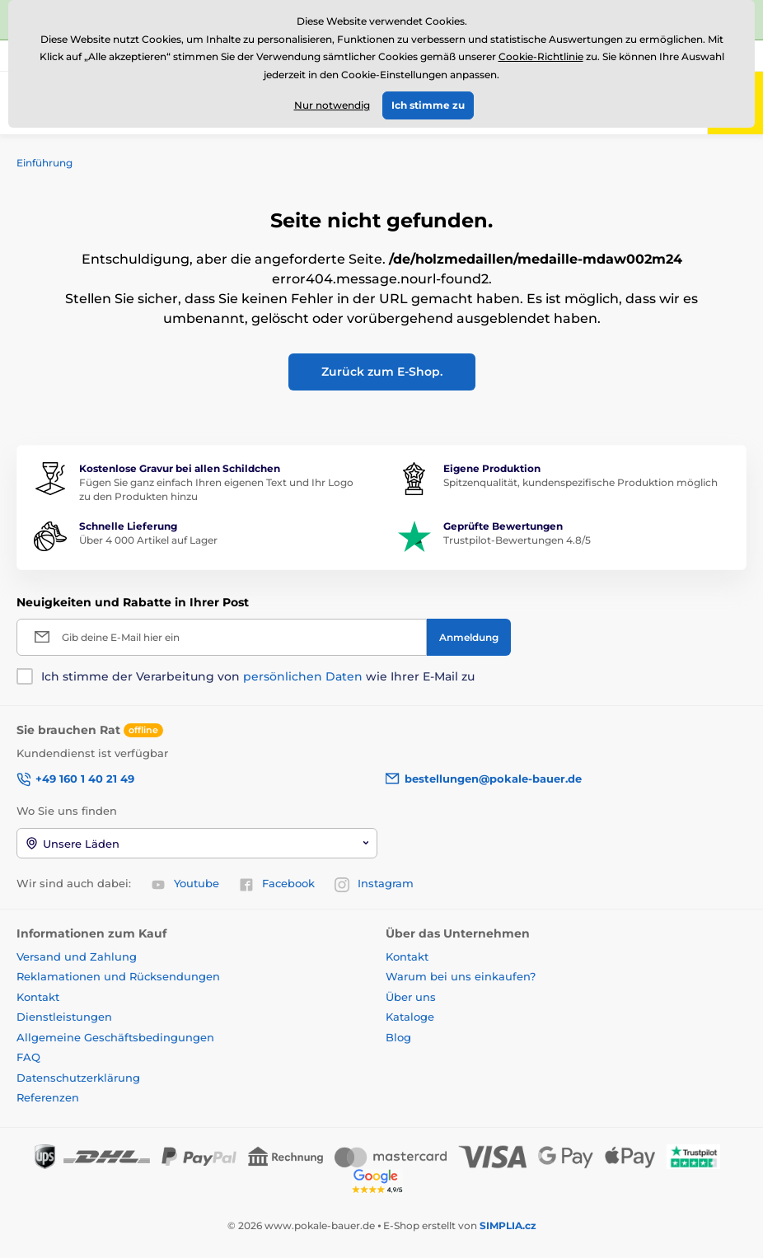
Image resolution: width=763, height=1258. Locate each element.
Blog (398, 1037)
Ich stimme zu (428, 105)
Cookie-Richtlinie (541, 56)
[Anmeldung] (469, 637)
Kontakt (37, 996)
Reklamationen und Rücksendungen (119, 976)
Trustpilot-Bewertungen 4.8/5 (517, 540)
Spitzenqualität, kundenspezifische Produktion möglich (580, 482)
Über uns (411, 996)
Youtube (185, 884)
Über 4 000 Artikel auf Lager (148, 540)
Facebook (277, 884)
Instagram (374, 884)
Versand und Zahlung (76, 956)
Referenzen (47, 1097)
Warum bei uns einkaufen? (461, 976)
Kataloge (410, 1016)
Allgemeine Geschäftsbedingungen (115, 1037)
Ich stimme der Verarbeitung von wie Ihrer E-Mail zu (258, 676)
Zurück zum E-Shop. (381, 371)
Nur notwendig (332, 105)
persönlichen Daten (303, 676)
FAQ (28, 1057)
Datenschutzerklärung (78, 1077)
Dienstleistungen (64, 1016)
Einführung (44, 163)
